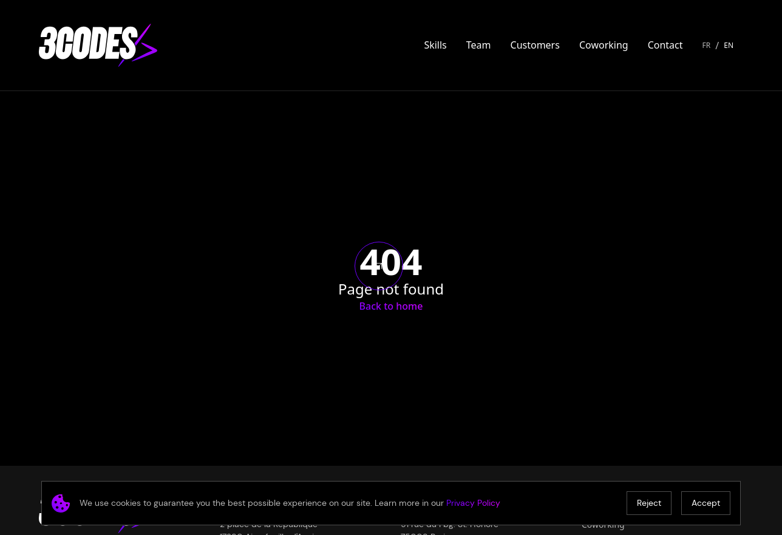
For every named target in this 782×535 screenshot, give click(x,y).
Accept (706, 502)
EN (728, 45)
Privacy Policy (473, 502)
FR (706, 45)
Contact (665, 45)
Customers (535, 45)
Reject (649, 502)
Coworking (603, 45)
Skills (435, 45)
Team (478, 45)
